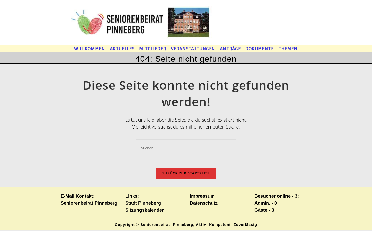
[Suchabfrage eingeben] (186, 146)
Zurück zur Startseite (186, 174)
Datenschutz (204, 203)
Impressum (202, 197)
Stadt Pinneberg (143, 203)
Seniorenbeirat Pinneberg (89, 203)
